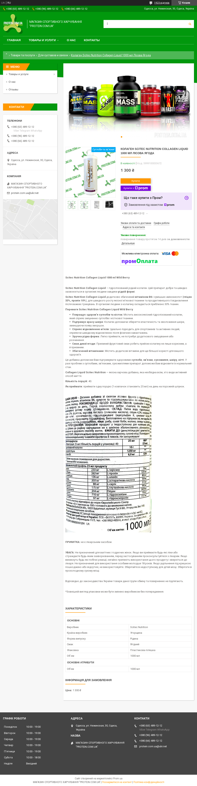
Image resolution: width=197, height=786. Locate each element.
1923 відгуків (161, 2)
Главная (14, 40)
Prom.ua (117, 778)
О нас (71, 40)
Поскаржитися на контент (117, 782)
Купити (135, 180)
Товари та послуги (23, 55)
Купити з (135, 188)
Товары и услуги (42, 40)
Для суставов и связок (53, 55)
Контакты (92, 40)
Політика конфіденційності (148, 782)
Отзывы (13, 89)
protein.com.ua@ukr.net (25, 192)
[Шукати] (190, 24)
